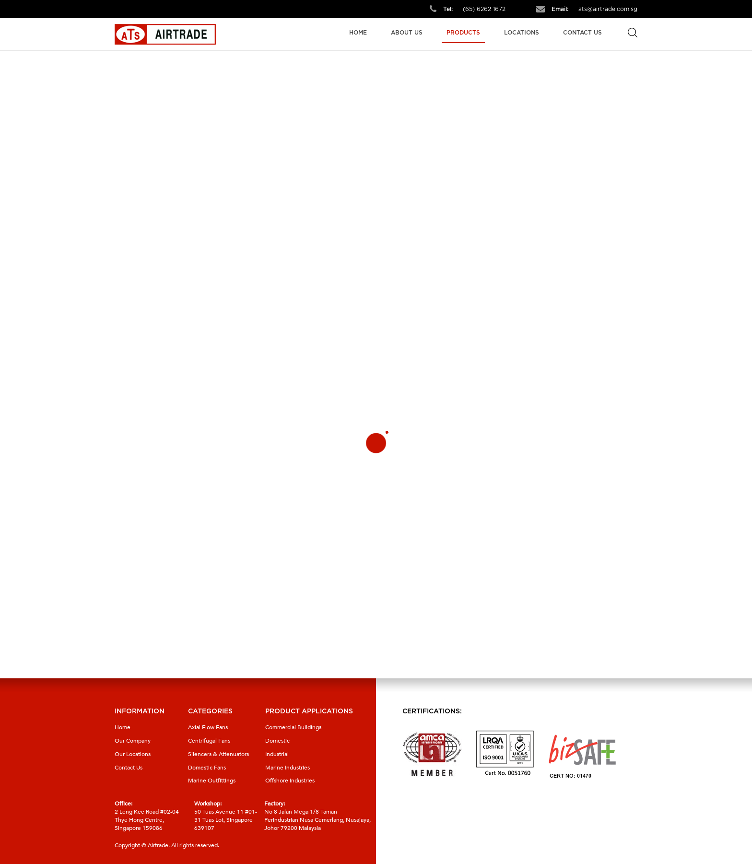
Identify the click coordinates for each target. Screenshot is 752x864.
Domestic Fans (207, 767)
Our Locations (133, 754)
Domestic (277, 741)
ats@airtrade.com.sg (607, 9)
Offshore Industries (290, 780)
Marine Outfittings (211, 780)
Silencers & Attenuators (218, 754)
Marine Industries (287, 767)
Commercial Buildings (293, 727)
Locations (521, 33)
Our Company (133, 741)
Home (358, 33)
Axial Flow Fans (208, 727)
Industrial (277, 754)
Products (463, 33)
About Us (407, 33)
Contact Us (582, 33)
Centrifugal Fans (209, 741)
